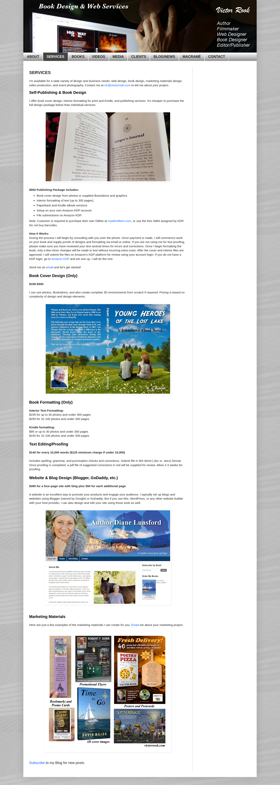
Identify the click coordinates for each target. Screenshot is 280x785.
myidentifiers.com (119, 221)
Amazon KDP (60, 258)
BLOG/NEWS (164, 57)
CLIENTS (138, 57)
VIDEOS (98, 57)
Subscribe (37, 763)
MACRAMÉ (192, 57)
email (49, 267)
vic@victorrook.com (117, 85)
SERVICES (55, 57)
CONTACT (216, 57)
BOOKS (78, 57)
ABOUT (33, 57)
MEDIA (118, 57)
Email (135, 625)
